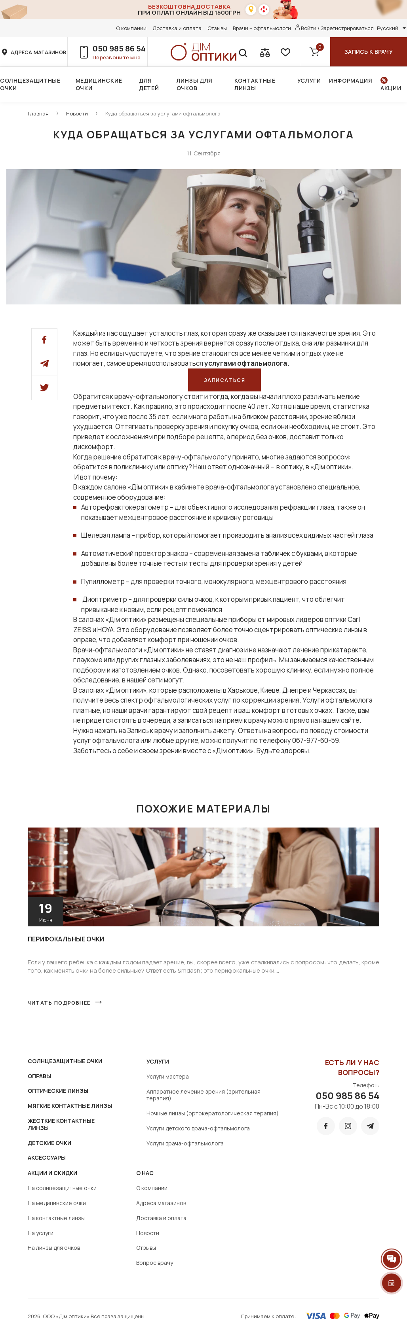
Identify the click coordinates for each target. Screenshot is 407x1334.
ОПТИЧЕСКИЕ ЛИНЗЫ (58, 1090)
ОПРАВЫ (39, 1076)
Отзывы (217, 28)
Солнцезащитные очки (30, 84)
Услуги (309, 80)
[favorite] (285, 52)
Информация (351, 80)
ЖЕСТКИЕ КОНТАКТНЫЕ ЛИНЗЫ (61, 1124)
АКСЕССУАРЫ (47, 1157)
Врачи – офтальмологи (262, 28)
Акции (390, 88)
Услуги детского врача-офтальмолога (198, 1128)
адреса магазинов (38, 52)
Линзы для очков (195, 84)
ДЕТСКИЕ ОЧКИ (49, 1143)
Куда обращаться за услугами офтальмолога (163, 113)
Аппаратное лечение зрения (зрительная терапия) (203, 1095)
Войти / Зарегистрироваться (337, 28)
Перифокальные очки (66, 939)
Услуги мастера (167, 1076)
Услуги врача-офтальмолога (185, 1143)
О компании (131, 28)
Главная (38, 113)
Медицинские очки (99, 84)
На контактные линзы (56, 1218)
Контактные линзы (255, 84)
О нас (145, 1173)
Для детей (149, 84)
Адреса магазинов (161, 1203)
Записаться (224, 380)
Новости (77, 113)
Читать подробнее (59, 1002)
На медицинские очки (57, 1203)
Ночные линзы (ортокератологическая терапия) (212, 1113)
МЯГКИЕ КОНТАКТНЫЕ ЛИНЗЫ (70, 1105)
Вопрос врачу (154, 1262)
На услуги (40, 1233)
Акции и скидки (52, 1173)
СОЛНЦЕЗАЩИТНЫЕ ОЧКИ (65, 1061)
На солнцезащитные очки (62, 1188)
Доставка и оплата (177, 28)
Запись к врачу (368, 51)
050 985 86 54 (119, 48)
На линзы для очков (54, 1247)
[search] (243, 52)
